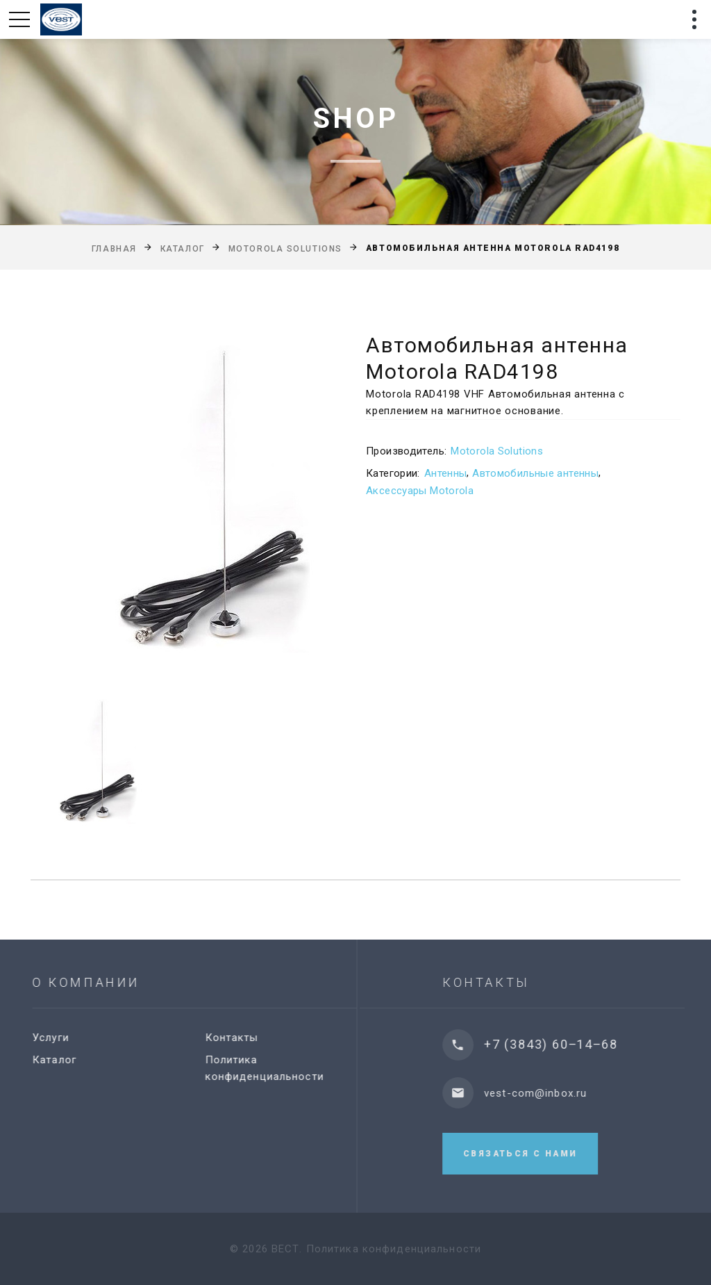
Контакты (239, 1037)
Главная (114, 249)
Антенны (445, 473)
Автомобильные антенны (535, 473)
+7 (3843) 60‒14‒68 (563, 1044)
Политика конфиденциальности (393, 1249)
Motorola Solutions (285, 249)
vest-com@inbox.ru (548, 1093)
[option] (179, 499)
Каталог (182, 249)
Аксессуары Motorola (420, 490)
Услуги (58, 1037)
